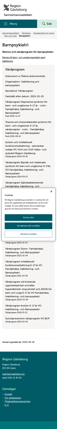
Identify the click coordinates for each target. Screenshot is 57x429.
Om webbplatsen (11, 398)
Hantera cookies (28, 234)
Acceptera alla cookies (28, 226)
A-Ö (5, 405)
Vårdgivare (26, 33)
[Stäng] (51, 191)
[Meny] (18, 24)
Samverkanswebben (10, 33)
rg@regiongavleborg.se (13, 374)
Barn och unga (10, 36)
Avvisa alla (28, 217)
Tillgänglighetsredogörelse (16, 401)
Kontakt (7, 394)
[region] (28, 214)
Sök (47, 24)
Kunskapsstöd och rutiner (43, 33)
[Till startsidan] (18, 8)
